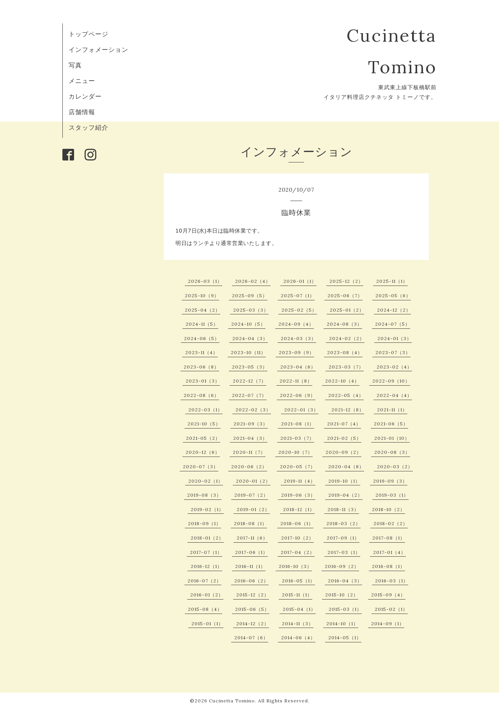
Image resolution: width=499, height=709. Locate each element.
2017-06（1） (251, 552)
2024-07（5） (392, 324)
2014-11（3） (297, 623)
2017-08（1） (388, 538)
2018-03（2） (343, 523)
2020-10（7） (295, 452)
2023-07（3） (393, 352)
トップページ (88, 34)
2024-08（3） (344, 324)
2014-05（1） (344, 637)
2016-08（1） (388, 566)
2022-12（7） (249, 381)
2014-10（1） (342, 623)
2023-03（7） (346, 367)
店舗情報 (82, 112)
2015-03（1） (345, 609)
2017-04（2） (298, 552)
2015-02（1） (391, 609)
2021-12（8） (347, 410)
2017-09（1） (343, 538)
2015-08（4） (205, 609)
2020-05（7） (297, 466)
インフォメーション (98, 49)
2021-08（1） (297, 424)
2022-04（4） (394, 395)
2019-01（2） (253, 509)
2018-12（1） (299, 509)
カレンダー (85, 96)
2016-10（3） (295, 566)
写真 (75, 65)
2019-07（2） (251, 495)
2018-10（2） (388, 509)
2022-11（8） (296, 381)
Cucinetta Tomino (232, 701)
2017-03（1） (343, 552)
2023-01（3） (203, 381)
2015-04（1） (299, 609)
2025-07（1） (298, 295)
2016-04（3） (345, 581)
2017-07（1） (206, 552)
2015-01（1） (207, 623)
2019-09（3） (390, 481)
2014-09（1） (387, 623)
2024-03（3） (298, 338)
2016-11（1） (250, 566)
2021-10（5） (204, 424)
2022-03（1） (205, 410)
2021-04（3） (250, 438)
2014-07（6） (251, 637)
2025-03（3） (251, 310)
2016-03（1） (391, 581)
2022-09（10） (391, 381)
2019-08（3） (204, 495)
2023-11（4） (201, 352)
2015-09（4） (388, 595)
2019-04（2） (345, 495)
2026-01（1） (300, 281)
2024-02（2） (347, 338)
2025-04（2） (202, 310)
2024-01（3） (394, 338)
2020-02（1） (205, 481)
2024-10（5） (248, 324)
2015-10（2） (341, 595)
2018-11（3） (343, 509)
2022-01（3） (301, 410)
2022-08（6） (201, 395)
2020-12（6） (203, 452)
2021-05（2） (203, 438)
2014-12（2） (252, 623)
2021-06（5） (391, 424)
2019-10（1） (344, 481)
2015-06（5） (252, 609)
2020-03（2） (395, 466)
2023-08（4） (345, 352)
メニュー (82, 81)
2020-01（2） (253, 481)
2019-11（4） (299, 481)
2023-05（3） (249, 367)
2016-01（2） (206, 595)
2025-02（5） (299, 310)
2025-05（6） (393, 295)
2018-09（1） (204, 523)
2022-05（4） (346, 395)
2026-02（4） (253, 281)
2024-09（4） (296, 324)
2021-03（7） (297, 438)
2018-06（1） (296, 523)
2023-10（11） (248, 352)
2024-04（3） (250, 338)
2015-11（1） (297, 595)
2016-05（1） (298, 581)
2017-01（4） (389, 552)
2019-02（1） (207, 509)
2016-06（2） (251, 581)
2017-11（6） (252, 538)
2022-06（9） (297, 395)
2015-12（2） (252, 595)
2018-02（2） (390, 523)
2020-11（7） (249, 452)
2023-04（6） (298, 367)
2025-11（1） (392, 281)
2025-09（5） (249, 295)
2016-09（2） (342, 566)
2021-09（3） (251, 424)
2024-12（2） (394, 310)
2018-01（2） (207, 538)
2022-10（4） (342, 381)
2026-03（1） (205, 281)
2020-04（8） (346, 466)
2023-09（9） (296, 352)
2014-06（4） (298, 637)
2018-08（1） (250, 523)
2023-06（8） (201, 367)
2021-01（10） (392, 438)
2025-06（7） (345, 295)
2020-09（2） (343, 452)
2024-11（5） (202, 324)
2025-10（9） (202, 295)
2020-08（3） (392, 452)
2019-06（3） (298, 495)
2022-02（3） (253, 410)
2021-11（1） (392, 410)
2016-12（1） (206, 566)
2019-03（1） (392, 495)
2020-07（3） (200, 466)
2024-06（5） (201, 338)
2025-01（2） (347, 310)
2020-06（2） (249, 466)
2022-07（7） (249, 395)
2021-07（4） (344, 424)
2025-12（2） (346, 281)
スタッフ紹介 (88, 127)
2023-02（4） (394, 367)
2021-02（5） (344, 438)
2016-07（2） (204, 581)
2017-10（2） (297, 538)
